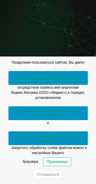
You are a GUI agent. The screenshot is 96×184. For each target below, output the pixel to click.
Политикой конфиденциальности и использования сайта (48, 113)
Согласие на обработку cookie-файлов (48, 78)
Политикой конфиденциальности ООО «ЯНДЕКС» (48, 138)
